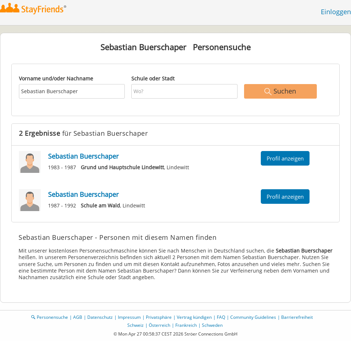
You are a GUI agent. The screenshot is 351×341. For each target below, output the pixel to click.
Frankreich (186, 325)
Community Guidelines (253, 317)
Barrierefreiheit (297, 317)
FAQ (221, 317)
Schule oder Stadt (153, 78)
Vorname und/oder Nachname (56, 78)
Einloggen (336, 11)
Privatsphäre (159, 317)
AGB (77, 317)
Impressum (129, 317)
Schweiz (135, 325)
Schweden (212, 325)
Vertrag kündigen (194, 317)
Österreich (159, 325)
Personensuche (52, 317)
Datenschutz (100, 317)
